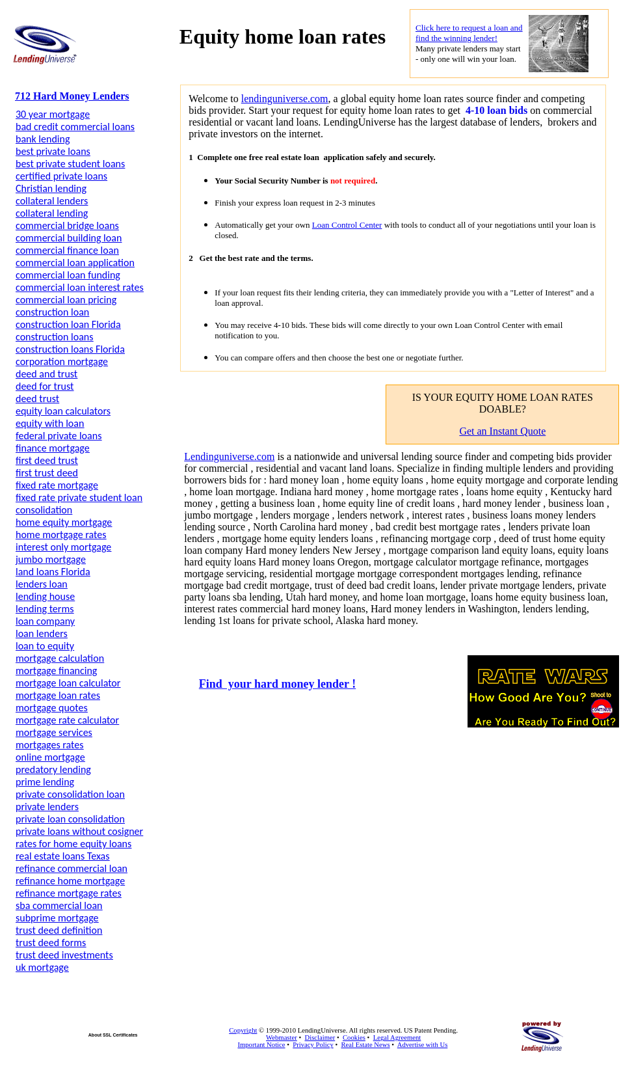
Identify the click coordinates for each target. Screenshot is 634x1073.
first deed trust (47, 460)
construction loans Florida (70, 349)
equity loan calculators (63, 411)
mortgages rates (49, 745)
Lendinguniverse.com (229, 456)
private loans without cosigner (79, 831)
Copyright (243, 1030)
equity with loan (50, 423)
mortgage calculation (60, 658)
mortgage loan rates (58, 695)
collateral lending (52, 213)
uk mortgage (42, 967)
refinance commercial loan (71, 868)
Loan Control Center (347, 225)
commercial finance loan (67, 250)
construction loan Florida (68, 324)
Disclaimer (319, 1037)
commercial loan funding (68, 275)
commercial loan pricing (66, 299)
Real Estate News (365, 1044)
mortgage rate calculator (67, 720)
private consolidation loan (70, 794)
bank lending (43, 139)
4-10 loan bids (495, 110)
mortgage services (54, 732)
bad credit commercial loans (75, 126)
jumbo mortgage (51, 559)
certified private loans (61, 176)
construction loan (52, 312)
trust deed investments (64, 955)
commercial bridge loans (67, 225)
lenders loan (42, 584)
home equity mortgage (64, 522)
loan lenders (42, 633)
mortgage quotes (52, 707)
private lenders (47, 806)
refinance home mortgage (70, 881)
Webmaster (281, 1037)
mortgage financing (56, 670)
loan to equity (45, 646)
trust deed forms (51, 942)
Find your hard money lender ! (277, 683)
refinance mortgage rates (69, 893)
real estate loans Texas (62, 856)
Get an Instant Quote (502, 431)
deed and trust (46, 374)
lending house (45, 596)
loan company (45, 621)
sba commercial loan (59, 905)
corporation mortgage (62, 361)
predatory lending (53, 769)
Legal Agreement (397, 1037)
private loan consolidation (70, 819)
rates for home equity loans (73, 843)
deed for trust (44, 386)
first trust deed (47, 473)
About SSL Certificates (113, 1035)
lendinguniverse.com (284, 98)
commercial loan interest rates (80, 287)
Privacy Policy (313, 1044)
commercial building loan (69, 238)
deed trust (37, 398)
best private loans (53, 151)
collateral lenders (52, 201)
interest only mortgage (63, 547)
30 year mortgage (53, 114)
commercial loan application (75, 262)
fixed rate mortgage (57, 485)
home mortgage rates (61, 534)
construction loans (54, 337)
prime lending (45, 782)
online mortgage (50, 757)
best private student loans (70, 163)
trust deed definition (59, 930)
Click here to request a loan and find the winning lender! (469, 33)
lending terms (44, 609)
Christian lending (51, 188)
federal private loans (58, 435)
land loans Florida (53, 571)
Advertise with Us (422, 1044)
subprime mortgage (57, 918)
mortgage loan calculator (68, 683)
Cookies (354, 1037)
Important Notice (261, 1044)
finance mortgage (53, 448)
